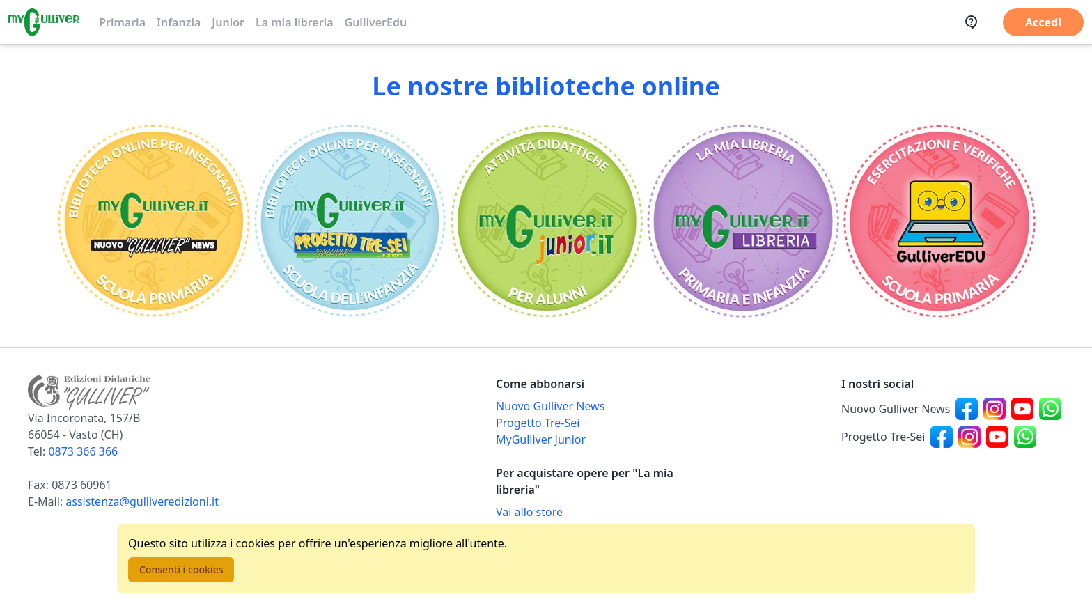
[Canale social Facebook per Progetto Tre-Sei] (941, 437)
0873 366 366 (83, 451)
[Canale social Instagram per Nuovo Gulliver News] (994, 409)
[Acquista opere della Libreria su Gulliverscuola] (607, 512)
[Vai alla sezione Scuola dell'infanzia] (350, 221)
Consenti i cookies (181, 569)
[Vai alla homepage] (43, 22)
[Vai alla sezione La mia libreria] (742, 221)
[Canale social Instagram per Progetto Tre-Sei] (969, 437)
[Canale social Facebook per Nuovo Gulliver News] (967, 409)
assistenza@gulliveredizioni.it (142, 501)
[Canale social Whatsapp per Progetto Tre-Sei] (1025, 437)
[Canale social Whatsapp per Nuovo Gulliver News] (1050, 409)
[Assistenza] (975, 22)
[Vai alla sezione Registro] (938, 221)
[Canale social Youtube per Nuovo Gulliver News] (1022, 409)
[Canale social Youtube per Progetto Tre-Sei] (997, 437)
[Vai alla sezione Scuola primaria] (154, 221)
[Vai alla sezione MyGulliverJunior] (546, 221)
